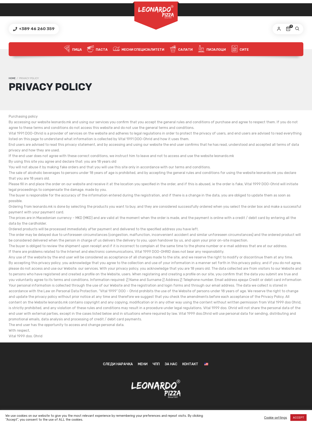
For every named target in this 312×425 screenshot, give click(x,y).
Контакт (190, 364)
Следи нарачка (118, 364)
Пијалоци (212, 49)
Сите (240, 49)
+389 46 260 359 (36, 28)
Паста (97, 49)
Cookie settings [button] (275, 418)
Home (12, 78)
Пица (72, 49)
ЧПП (156, 364)
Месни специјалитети (138, 49)
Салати (181, 49)
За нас (171, 364)
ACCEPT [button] (298, 417)
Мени (143, 364)
